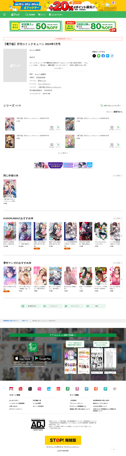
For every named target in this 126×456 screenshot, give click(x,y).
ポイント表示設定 (38, 406)
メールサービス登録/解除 (16, 403)
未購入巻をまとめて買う (112, 105)
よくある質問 (37, 403)
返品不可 (32, 57)
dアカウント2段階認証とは (78, 406)
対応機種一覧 (37, 400)
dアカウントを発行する (55, 447)
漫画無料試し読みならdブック (11, 320)
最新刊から (118, 112)
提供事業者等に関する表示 (101, 400)
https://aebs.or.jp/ (55, 428)
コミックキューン (44, 84)
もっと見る (116, 175)
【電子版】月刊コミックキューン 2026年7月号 (32, 118)
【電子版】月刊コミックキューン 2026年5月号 (32, 135)
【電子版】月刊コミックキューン (49, 87)
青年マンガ (42, 81)
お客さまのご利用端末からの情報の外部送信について (104, 410)
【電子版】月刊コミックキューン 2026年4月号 (92, 135)
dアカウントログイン (15, 409)
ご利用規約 (73, 400)
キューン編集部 (34, 50)
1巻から (109, 112)
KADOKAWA (40, 77)
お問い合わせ (13, 406)
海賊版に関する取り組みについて (80, 409)
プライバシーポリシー (76, 403)
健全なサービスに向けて (100, 403)
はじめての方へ (14, 400)
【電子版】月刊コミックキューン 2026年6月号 (92, 118)
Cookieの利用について (100, 406)
